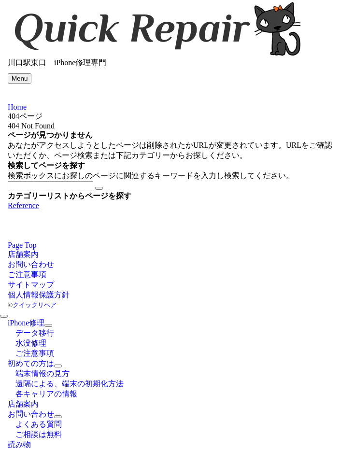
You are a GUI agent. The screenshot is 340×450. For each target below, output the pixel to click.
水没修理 (30, 343)
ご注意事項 (34, 353)
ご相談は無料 (38, 434)
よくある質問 (38, 424)
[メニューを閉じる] (4, 316)
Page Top (22, 245)
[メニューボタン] (19, 78)
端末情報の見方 (42, 373)
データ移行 (34, 333)
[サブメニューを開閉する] (48, 325)
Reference (23, 205)
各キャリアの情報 (46, 394)
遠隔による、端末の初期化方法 (69, 384)
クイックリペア (35, 305)
